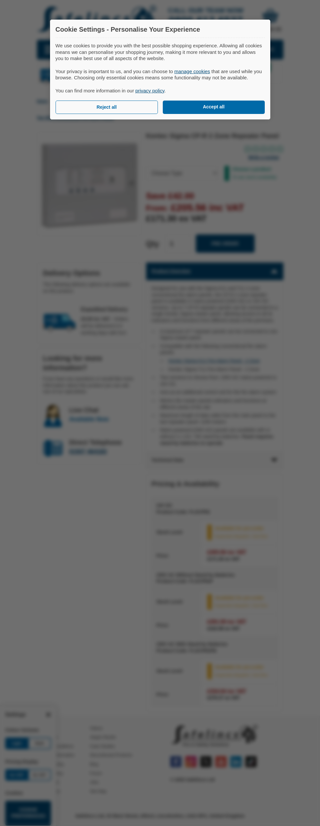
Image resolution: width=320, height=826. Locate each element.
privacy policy (149, 90)
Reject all (107, 107)
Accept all (214, 106)
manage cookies (192, 71)
